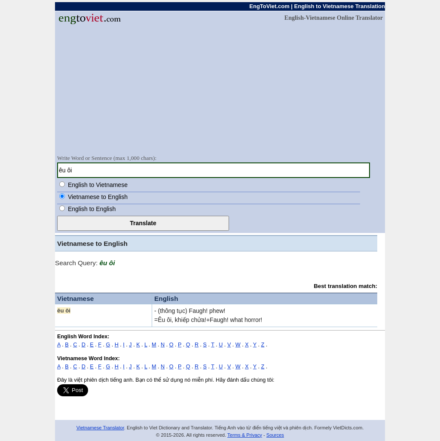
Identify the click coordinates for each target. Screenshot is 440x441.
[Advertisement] (220, 89)
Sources (275, 435)
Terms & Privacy (244, 435)
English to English (92, 208)
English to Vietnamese (98, 184)
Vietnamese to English (98, 196)
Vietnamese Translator (100, 427)
